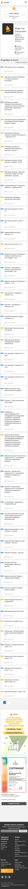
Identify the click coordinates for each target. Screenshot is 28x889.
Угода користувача (5, 884)
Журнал (17, 839)
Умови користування (15, 884)
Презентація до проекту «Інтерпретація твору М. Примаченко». (12, 341)
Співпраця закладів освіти (6, 865)
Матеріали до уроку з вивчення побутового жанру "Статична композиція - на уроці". (14, 173)
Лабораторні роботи (20, 845)
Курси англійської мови (21, 856)
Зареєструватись (14, 13)
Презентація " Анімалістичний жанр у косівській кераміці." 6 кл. (14, 633)
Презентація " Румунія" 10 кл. (14, 621)
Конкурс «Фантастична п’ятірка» (21, 868)
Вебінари (3, 845)
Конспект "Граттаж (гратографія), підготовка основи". (13, 564)
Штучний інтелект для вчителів (20, 853)
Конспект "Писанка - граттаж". (14, 552)
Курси (2, 849)
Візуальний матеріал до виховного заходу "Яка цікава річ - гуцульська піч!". (15, 135)
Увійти (14, 18)
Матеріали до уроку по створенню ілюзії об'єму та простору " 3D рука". (13, 148)
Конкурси (17, 848)
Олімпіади (17, 850)
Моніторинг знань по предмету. (15, 67)
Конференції (4, 847)
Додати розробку (14, 803)
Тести (16, 843)
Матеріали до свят (19, 866)
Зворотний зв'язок (5, 870)
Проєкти (17, 847)
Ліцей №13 (18, 54)
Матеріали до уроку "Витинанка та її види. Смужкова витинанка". (15, 78)
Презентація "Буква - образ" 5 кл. (15, 691)
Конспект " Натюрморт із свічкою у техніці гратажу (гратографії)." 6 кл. (13, 269)
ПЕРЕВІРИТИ (23, 831)
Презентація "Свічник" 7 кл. (13, 244)
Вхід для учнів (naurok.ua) (18, 863)
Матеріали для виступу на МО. (14, 611)
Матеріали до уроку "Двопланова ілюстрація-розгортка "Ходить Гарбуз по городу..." (15, 121)
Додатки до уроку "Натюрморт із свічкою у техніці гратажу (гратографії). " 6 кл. (15, 256)
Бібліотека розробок (20, 841)
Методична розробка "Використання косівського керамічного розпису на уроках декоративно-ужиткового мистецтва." (14, 105)
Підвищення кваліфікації (4, 842)
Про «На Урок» (4, 862)
